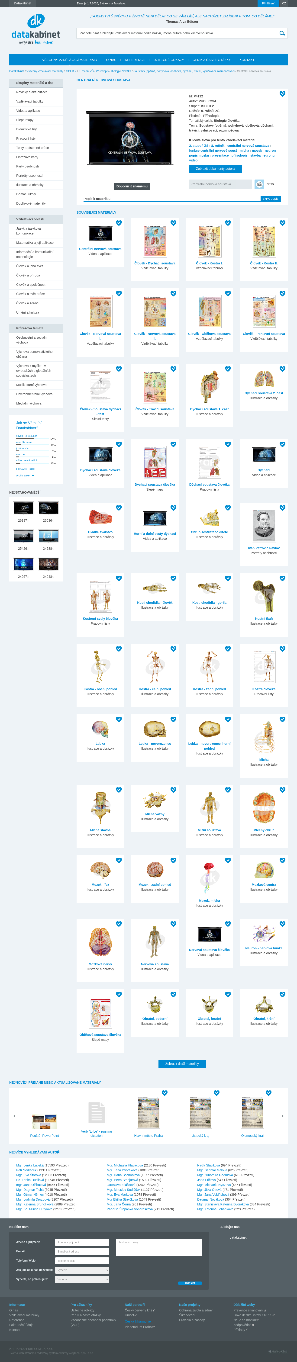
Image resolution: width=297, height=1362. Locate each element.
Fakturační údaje (21, 1325)
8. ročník (218, 146)
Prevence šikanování (248, 1310)
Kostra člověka (264, 689)
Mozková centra (264, 885)
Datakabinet (16, 71)
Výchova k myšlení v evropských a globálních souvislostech (33, 370)
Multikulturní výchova (31, 385)
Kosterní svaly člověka (100, 618)
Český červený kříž (138, 1310)
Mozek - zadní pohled (155, 885)
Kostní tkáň (264, 618)
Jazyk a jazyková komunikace (28, 231)
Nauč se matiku (244, 1320)
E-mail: (21, 1251)
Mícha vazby (154, 814)
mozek (257, 150)
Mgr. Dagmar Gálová (212, 1170)
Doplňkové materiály (31, 203)
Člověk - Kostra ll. (264, 263)
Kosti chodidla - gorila (209, 602)
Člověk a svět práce (30, 294)
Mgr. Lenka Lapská (30, 1165)
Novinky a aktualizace (32, 92)
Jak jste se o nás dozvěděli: (34, 1270)
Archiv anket (23, 475)
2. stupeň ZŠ (198, 146)
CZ (284, 3)
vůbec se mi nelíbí (26, 460)
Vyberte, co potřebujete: (32, 1279)
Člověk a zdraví (27, 303)
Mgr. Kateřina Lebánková (215, 1209)
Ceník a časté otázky (86, 1315)
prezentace (220, 155)
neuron (270, 150)
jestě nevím (22, 448)
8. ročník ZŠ (86, 71)
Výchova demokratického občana (34, 354)
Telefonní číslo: (26, 1260)
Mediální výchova (28, 403)
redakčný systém (47, 1353)
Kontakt (14, 1330)
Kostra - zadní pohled (209, 689)
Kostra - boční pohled (100, 689)
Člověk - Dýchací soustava (154, 263)
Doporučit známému (132, 186)
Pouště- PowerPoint (44, 1135)
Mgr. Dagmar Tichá (30, 1190)
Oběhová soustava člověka (100, 1035)
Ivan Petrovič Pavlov (264, 548)
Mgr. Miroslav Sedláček (124, 1190)
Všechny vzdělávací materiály (44, 71)
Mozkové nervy (100, 964)
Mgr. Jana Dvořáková (122, 1170)
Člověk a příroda (28, 275)
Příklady (239, 1330)
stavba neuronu (262, 155)
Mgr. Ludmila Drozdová (33, 1199)
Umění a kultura (27, 312)
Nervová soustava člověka (209, 950)
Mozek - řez (100, 885)
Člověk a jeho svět (29, 266)
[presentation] (151, 1268)
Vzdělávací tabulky (29, 101)
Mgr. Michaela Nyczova (214, 1185)
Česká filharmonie (138, 1321)
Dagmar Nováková (211, 1199)
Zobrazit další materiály (182, 1064)
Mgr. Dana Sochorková (124, 1175)
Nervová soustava (155, 964)
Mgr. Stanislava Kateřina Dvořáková (223, 1204)
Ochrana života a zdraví (196, 1310)
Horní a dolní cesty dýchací (155, 534)
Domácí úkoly (26, 194)
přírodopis (240, 155)
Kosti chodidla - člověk (154, 602)
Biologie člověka (121, 71)
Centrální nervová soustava (211, 184)
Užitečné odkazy (82, 1310)
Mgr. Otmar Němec (30, 1194)
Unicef (129, 1315)
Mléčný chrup (263, 830)
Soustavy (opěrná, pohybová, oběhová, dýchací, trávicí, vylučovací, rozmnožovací (184, 71)
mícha (244, 150)
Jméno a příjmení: (28, 1242)
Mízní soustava (209, 830)
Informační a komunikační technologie (34, 254)
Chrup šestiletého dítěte (209, 532)
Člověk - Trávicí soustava (155, 409)
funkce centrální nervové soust (213, 150)
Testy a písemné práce (32, 148)
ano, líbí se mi (24, 442)
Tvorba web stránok (21, 1353)
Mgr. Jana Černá (119, 1204)
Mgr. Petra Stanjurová (123, 1180)
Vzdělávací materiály (24, 1315)
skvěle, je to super (26, 435)
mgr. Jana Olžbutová (31, 1185)
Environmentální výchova (34, 394)
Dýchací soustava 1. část (209, 409)
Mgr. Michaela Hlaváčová (125, 1165)
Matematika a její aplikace (35, 242)
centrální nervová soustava (248, 146)
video (193, 160)
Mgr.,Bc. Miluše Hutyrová (34, 1209)
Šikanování (187, 1315)
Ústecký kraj (200, 1135)
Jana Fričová (207, 1180)
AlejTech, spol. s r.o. (81, 1353)
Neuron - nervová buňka (263, 948)
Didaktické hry (26, 129)
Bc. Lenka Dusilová (30, 1180)
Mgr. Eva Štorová (29, 1175)
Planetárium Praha (138, 1327)
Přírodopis (102, 71)
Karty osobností (27, 166)
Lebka (100, 743)
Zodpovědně (242, 1325)
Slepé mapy (24, 120)
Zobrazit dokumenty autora (215, 168)
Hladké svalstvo (100, 532)
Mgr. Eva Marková (120, 1194)
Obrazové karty (27, 157)
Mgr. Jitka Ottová (210, 1190)
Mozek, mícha (209, 901)
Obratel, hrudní (209, 1019)
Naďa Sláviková (209, 1165)
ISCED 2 (70, 71)
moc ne (20, 454)
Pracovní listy (26, 138)
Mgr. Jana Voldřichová (213, 1194)
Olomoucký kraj (252, 1135)
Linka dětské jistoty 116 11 (252, 1315)
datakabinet (238, 1237)
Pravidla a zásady (192, 1320)
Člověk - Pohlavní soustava (264, 334)
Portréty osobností (29, 175)
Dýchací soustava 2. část (264, 393)
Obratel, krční (263, 1019)
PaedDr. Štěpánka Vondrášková (130, 1209)
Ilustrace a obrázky (30, 185)
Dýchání (264, 470)
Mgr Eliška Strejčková (123, 1199)
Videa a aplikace (28, 110)
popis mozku (199, 155)
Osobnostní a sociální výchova (32, 340)
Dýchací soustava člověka (100, 470)
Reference (16, 1320)
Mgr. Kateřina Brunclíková (35, 1204)
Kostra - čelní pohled (155, 689)
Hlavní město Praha (148, 1135)
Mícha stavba (100, 830)
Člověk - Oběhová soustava (209, 334)
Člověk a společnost (30, 284)
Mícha (264, 759)
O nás (13, 1310)
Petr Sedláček (26, 1170)
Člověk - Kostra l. (209, 263)
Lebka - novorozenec (155, 743)
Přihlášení (268, 3)
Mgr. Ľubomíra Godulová (215, 1175)
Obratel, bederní (154, 1019)
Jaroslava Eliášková (121, 1185)
